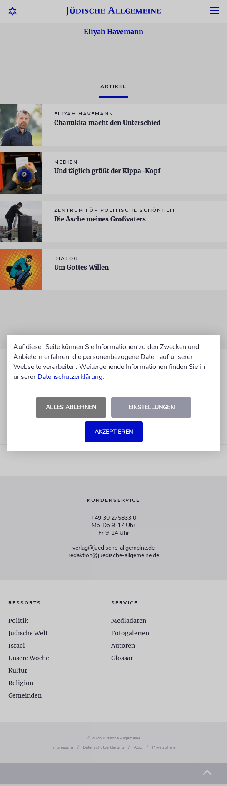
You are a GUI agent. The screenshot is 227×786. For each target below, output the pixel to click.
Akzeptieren (114, 432)
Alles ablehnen (71, 407)
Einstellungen (151, 407)
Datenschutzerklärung (69, 376)
